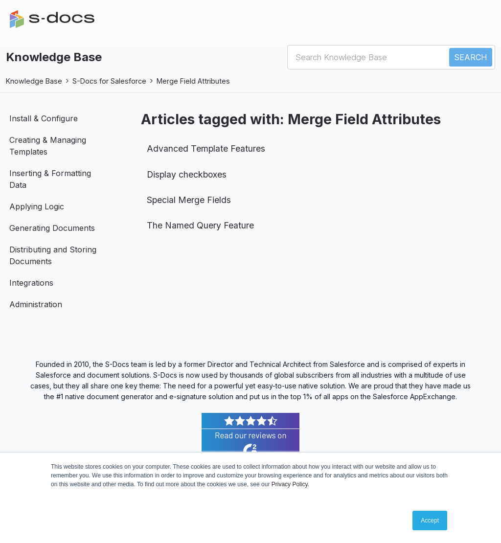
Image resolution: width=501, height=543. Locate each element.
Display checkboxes (187, 174)
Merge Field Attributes (193, 81)
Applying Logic (36, 206)
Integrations (31, 283)
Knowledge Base (34, 81)
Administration (35, 304)
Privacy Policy (290, 484)
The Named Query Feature (200, 225)
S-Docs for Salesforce (109, 81)
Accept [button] (430, 520)
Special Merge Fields (189, 200)
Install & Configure (43, 118)
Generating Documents (52, 228)
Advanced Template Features (206, 148)
